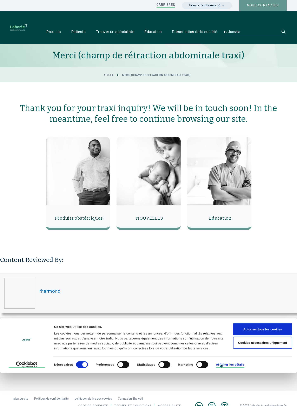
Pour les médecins (213, 338)
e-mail (117, 345)
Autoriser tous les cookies (262, 362)
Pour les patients (242, 338)
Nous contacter (263, 5)
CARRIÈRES (166, 5)
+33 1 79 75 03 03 (90, 345)
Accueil (109, 67)
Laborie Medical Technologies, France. (115, 328)
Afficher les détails (230, 398)
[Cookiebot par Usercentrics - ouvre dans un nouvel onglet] (27, 398)
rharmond (50, 283)
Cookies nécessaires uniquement (262, 376)
